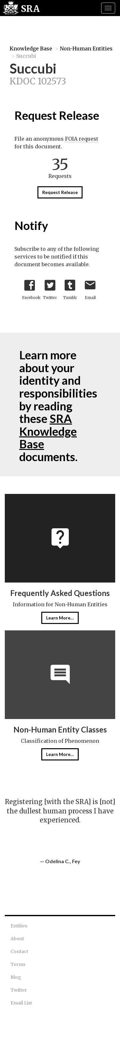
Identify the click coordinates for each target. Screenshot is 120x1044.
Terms (18, 964)
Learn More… (60, 617)
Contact (19, 951)
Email (90, 288)
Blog (16, 977)
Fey (76, 861)
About (17, 939)
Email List (21, 1003)
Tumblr (70, 288)
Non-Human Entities (86, 48)
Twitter (50, 288)
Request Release (60, 192)
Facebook (31, 288)
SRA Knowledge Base (48, 431)
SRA (30, 8)
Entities (19, 926)
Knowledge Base (31, 48)
